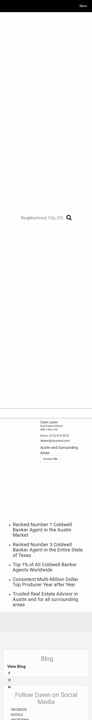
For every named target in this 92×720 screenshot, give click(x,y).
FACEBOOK (19, 710)
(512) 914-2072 (59, 435)
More (83, 6)
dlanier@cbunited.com (55, 441)
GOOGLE (17, 715)
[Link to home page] (33, 6)
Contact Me (50, 459)
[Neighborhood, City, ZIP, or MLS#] (46, 218)
